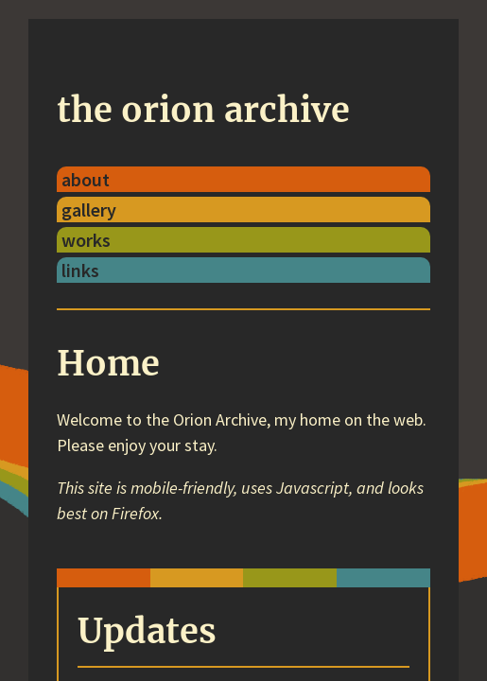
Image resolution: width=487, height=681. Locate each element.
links (80, 270)
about (85, 179)
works (86, 240)
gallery (88, 209)
